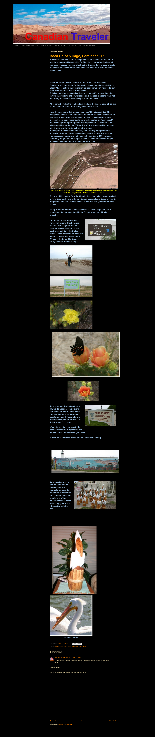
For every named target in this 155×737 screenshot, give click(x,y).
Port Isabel (68, 646)
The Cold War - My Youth (30, 45)
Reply (56, 663)
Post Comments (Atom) (65, 724)
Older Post (112, 721)
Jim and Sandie (60, 657)
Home (16, 45)
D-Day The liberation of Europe (65, 45)
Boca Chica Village (59, 646)
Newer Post (53, 721)
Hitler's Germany (46, 45)
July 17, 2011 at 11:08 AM (73, 657)
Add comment (55, 667)
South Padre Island (77, 646)
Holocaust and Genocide (87, 45)
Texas (84, 646)
